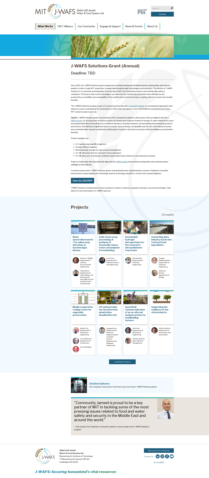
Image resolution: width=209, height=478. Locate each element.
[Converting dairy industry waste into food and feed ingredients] (162, 253)
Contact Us (149, 456)
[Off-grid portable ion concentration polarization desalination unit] (109, 322)
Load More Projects (122, 362)
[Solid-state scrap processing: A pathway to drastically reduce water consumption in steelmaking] (109, 253)
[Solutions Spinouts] (122, 385)
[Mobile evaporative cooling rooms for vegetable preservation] (83, 322)
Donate (162, 14)
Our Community (86, 26)
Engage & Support (110, 26)
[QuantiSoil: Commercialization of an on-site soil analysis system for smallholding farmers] (135, 322)
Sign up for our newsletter (159, 450)
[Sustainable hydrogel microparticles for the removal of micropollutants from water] (135, 253)
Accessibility (159, 462)
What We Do (45, 26)
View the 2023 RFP (83, 180)
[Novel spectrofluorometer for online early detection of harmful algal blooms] (83, 253)
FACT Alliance (65, 26)
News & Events (133, 26)
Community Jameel (136, 106)
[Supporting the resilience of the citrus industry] (162, 322)
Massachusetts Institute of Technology (76, 456)
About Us (152, 26)
